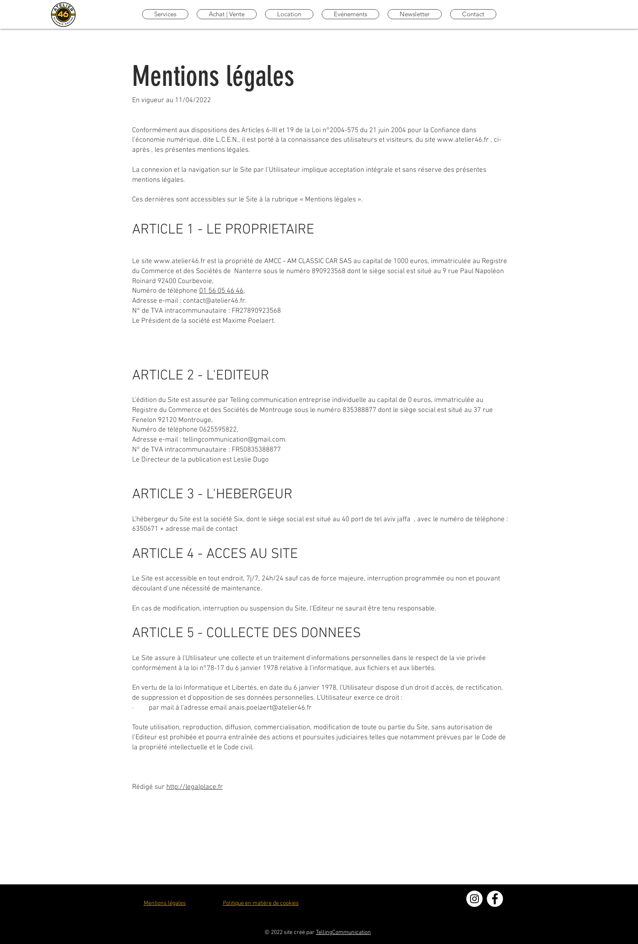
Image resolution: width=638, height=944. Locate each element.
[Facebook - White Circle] (495, 899)
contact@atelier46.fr (214, 301)
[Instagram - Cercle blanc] (474, 899)
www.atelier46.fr (463, 140)
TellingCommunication (343, 932)
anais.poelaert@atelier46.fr (270, 708)
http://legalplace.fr (194, 787)
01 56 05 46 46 (221, 291)
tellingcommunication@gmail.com (234, 440)
